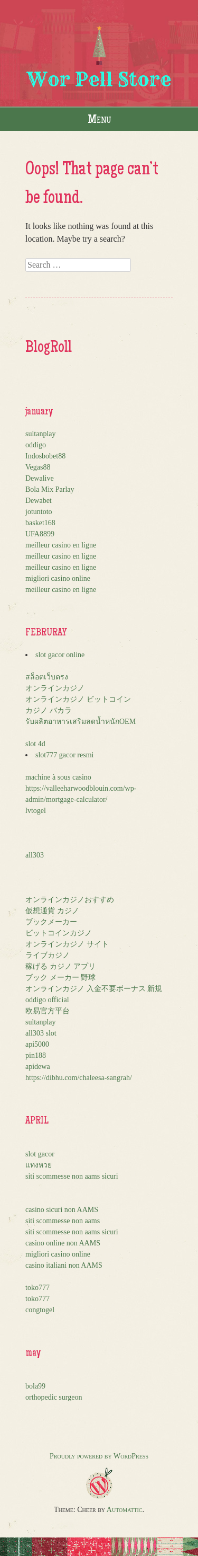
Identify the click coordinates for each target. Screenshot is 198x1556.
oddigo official (47, 1000)
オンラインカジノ (54, 688)
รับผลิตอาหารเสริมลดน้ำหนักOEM (80, 722)
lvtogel (35, 811)
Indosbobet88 (45, 456)
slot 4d (35, 744)
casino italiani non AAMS (63, 1265)
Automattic (125, 1510)
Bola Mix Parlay (49, 489)
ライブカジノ (47, 955)
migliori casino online (57, 578)
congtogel (39, 1310)
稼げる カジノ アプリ (60, 966)
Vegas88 (37, 467)
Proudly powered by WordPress (99, 1456)
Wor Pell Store (99, 79)
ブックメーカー (51, 922)
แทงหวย (38, 1165)
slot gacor (39, 1154)
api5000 (37, 1044)
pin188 (35, 1055)
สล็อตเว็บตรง (46, 677)
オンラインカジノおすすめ (69, 900)
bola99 (35, 1386)
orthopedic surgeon (53, 1397)
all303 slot (40, 1033)
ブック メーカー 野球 (60, 978)
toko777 (37, 1288)
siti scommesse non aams (62, 1221)
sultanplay (40, 434)
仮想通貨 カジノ (52, 911)
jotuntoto (38, 512)
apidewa (37, 1067)
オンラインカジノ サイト (67, 944)
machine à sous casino (58, 777)
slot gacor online (59, 655)
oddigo (35, 445)
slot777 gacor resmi (64, 755)
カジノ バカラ (48, 710)
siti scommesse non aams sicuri (71, 1176)
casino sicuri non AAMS (61, 1210)
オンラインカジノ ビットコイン (78, 699)
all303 (34, 855)
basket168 (40, 523)
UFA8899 (39, 534)
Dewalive (39, 478)
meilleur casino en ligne (60, 545)
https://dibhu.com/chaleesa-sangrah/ (78, 1078)
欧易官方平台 (47, 1011)
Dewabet (38, 501)
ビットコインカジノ (58, 933)
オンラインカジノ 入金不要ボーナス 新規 (93, 989)
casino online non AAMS (62, 1243)
